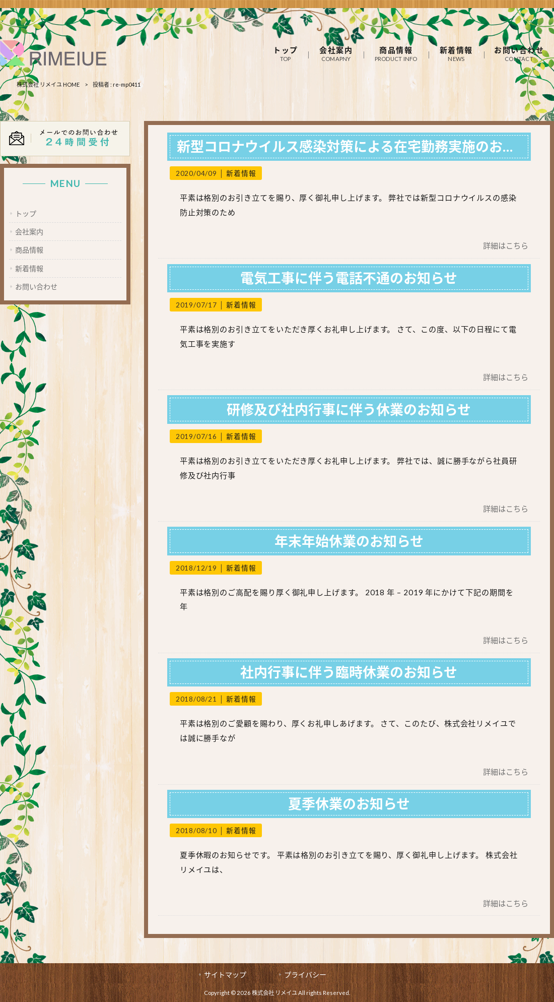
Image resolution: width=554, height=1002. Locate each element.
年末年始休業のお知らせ (349, 541)
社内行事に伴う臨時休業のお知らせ (348, 672)
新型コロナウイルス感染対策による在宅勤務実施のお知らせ (360, 146)
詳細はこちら (505, 245)
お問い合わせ (36, 286)
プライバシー (305, 974)
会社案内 (29, 231)
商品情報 (29, 249)
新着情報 (241, 173)
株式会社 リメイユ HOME (48, 84)
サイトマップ (225, 974)
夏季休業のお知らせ (349, 803)
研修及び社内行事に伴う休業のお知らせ (349, 409)
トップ (25, 213)
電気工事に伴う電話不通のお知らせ (348, 278)
